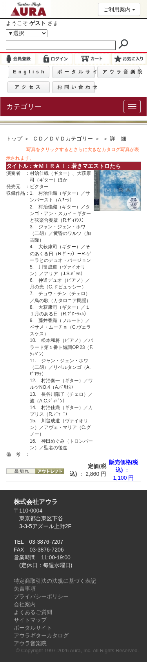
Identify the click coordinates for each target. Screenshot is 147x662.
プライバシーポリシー (41, 596)
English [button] (29, 72)
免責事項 (25, 588)
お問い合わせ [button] (75, 87)
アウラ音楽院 (30, 643)
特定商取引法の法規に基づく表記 (55, 581)
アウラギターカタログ (41, 635)
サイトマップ (30, 620)
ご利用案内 (119, 9)
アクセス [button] (29, 87)
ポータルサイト (33, 628)
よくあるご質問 (33, 612)
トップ (14, 138)
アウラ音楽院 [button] (121, 72)
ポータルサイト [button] (75, 72)
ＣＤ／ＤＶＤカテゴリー (63, 138)
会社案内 (25, 604)
